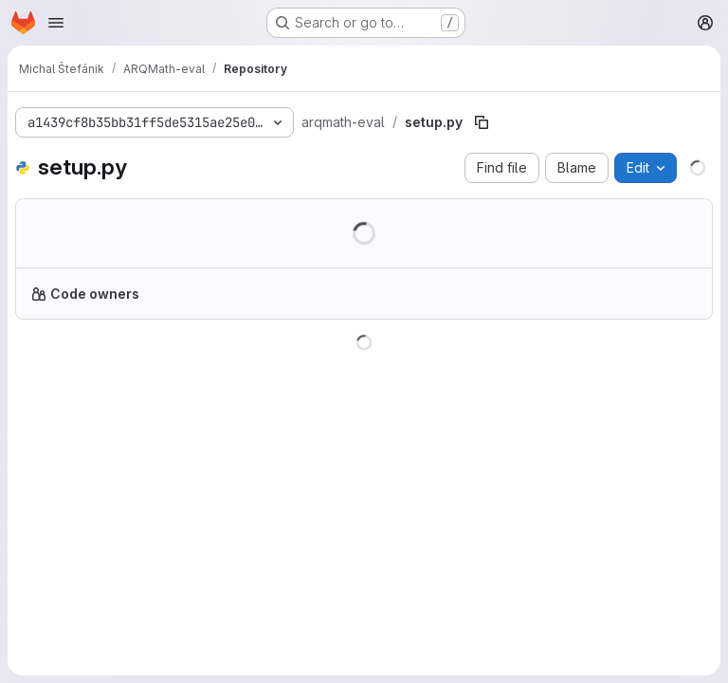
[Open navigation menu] (56, 23)
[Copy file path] (481, 122)
